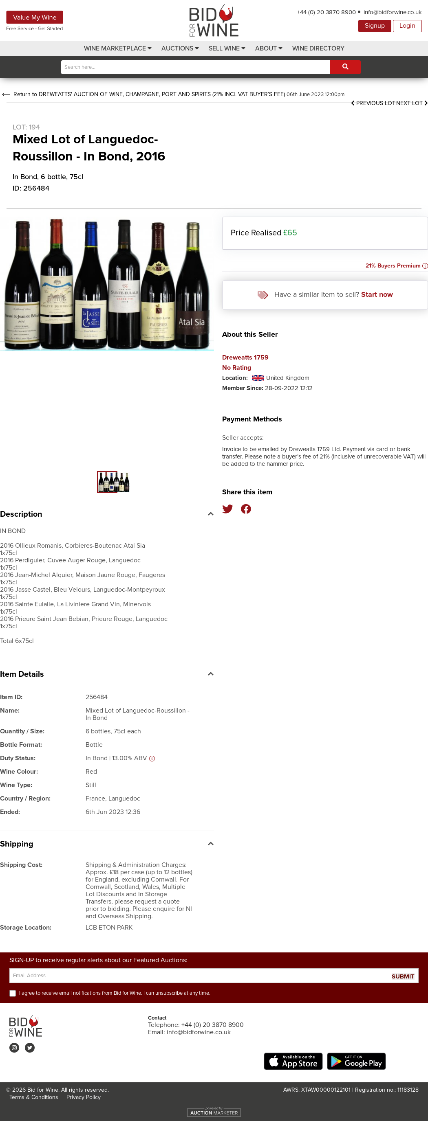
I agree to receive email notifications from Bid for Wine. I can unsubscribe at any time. (114, 993)
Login (407, 26)
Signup (375, 26)
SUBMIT (403, 976)
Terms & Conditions (33, 1097)
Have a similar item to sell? (325, 294)
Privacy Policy (83, 1097)
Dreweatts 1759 (245, 358)
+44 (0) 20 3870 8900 (326, 12)
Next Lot (412, 103)
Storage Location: (25, 927)
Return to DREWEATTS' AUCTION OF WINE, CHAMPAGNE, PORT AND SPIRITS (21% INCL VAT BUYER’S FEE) (143, 94)
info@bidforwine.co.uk (393, 12)
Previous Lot (373, 103)
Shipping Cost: (21, 865)
